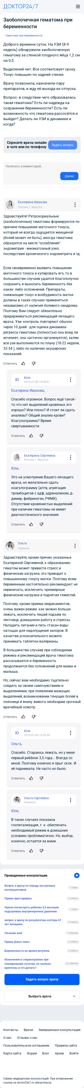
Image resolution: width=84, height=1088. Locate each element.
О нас (7, 1037)
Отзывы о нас (27, 1037)
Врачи (28, 1030)
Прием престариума (18, 898)
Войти (73, 1053)
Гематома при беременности (23, 35)
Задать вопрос (62, 145)
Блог (45, 1053)
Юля (14, 468)
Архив (59, 1053)
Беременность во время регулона (27, 950)
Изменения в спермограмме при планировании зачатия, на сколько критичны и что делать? (27, 963)
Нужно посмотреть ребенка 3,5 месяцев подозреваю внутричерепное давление (31, 909)
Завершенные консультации (59, 1030)
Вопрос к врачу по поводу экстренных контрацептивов (29, 887)
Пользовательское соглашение (26, 1045)
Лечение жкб (13, 933)
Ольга (16, 744)
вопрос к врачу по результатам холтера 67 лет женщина (32, 922)
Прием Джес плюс (17, 941)
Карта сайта (12, 1053)
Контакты (10, 1030)
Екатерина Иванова (27, 390)
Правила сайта (66, 1045)
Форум (32, 1053)
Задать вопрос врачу (42, 979)
